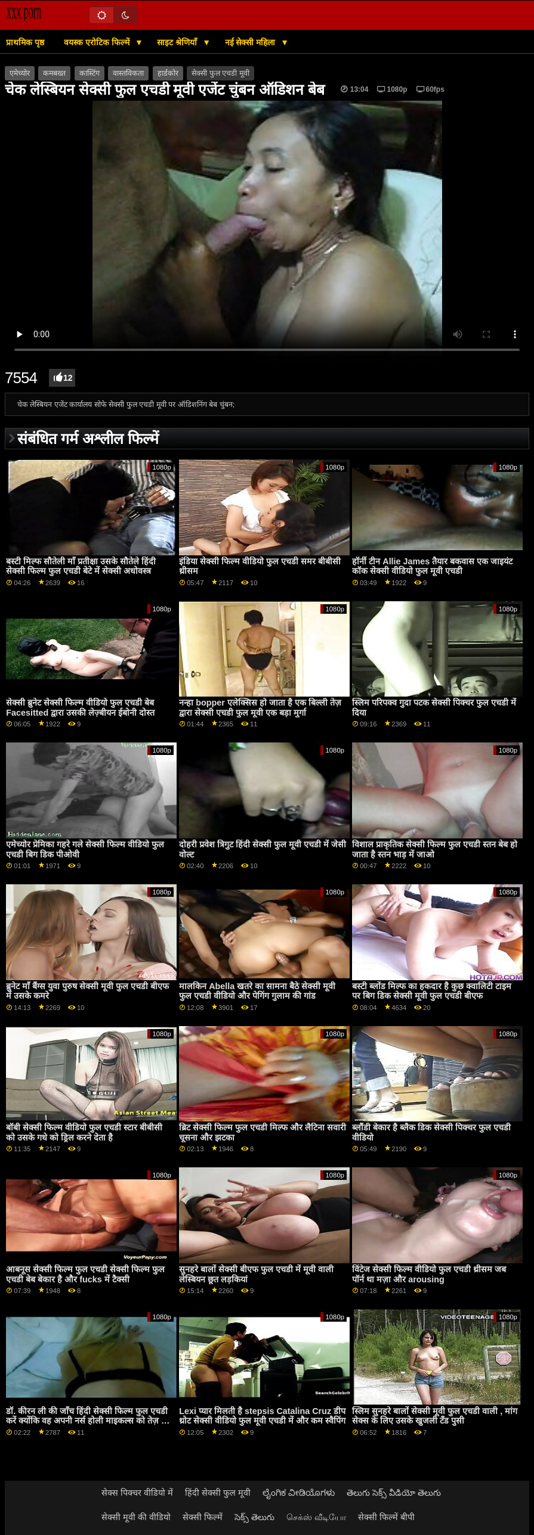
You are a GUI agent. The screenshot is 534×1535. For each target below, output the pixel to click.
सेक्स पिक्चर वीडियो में (137, 1492)
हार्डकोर (168, 73)
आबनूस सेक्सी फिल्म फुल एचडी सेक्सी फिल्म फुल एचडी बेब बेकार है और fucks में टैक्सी (85, 1274)
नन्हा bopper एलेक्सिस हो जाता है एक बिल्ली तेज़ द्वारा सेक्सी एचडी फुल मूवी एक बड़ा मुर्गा (260, 707)
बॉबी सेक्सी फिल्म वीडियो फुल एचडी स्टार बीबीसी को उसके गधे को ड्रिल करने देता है (84, 1132)
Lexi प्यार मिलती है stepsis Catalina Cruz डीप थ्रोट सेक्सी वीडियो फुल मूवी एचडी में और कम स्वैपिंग (262, 1416)
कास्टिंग (89, 73)
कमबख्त (54, 73)
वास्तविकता (128, 73)
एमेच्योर (20, 73)
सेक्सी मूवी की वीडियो (136, 1517)
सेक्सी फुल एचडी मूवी (220, 73)
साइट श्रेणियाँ (178, 42)
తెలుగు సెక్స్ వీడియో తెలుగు (394, 1492)
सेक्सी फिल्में (203, 1517)
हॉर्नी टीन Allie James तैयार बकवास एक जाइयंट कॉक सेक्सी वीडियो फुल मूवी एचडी (432, 566)
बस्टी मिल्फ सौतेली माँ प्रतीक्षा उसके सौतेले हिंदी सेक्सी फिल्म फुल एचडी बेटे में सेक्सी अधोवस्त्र (81, 566)
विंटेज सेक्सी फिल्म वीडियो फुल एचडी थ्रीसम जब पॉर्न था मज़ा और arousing (429, 1274)
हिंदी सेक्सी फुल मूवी (218, 1492)
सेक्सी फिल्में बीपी (386, 1517)
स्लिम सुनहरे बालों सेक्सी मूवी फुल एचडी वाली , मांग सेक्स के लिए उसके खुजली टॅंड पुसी (434, 1416)
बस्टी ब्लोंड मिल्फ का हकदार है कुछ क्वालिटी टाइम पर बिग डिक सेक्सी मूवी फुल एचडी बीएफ (431, 991)
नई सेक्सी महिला (251, 42)
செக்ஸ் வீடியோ (316, 1517)
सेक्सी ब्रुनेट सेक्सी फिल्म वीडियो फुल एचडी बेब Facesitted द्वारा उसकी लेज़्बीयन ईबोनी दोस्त (80, 707)
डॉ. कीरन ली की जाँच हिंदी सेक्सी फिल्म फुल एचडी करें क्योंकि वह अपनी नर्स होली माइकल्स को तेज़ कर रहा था (88, 1420)
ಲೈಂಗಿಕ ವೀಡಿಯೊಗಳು (299, 1492)
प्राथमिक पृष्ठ (25, 42)
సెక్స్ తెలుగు (254, 1517)
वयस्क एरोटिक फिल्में (98, 42)
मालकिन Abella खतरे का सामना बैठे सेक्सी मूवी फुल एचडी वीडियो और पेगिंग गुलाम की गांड (257, 991)
